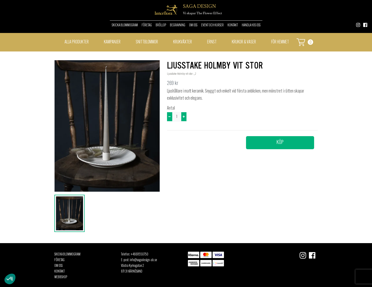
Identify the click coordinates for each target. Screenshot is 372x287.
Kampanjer (112, 42)
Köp (280, 142)
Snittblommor (147, 42)
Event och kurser (212, 25)
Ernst (212, 42)
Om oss (193, 25)
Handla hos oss (251, 25)
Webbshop (60, 277)
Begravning (177, 25)
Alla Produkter (77, 42)
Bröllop (161, 25)
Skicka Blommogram (125, 25)
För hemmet (280, 42)
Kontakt (233, 25)
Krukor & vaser (244, 42)
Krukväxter (182, 42)
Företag (147, 25)
